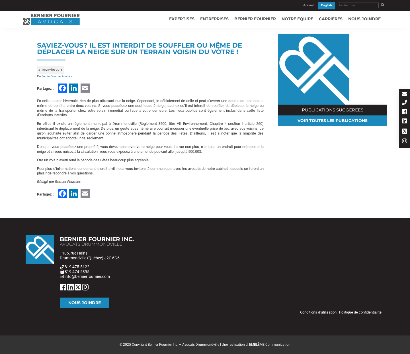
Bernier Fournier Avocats (57, 76)
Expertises (181, 18)
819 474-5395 (77, 271)
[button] (383, 5)
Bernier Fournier (255, 18)
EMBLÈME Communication (269, 345)
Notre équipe (297, 18)
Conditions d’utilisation (318, 312)
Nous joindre (364, 18)
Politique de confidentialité (360, 312)
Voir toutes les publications (333, 120)
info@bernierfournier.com (87, 276)
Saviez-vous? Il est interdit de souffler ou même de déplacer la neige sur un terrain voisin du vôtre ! (139, 48)
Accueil (308, 5)
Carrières (331, 18)
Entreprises (214, 18)
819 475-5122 (77, 267)
